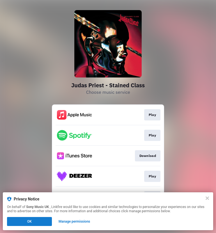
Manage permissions (74, 221)
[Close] (207, 198)
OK (29, 221)
